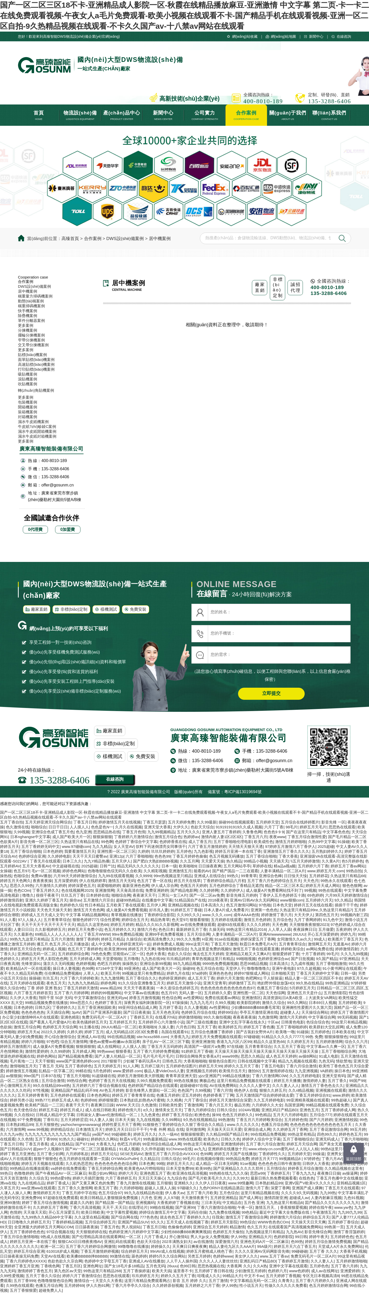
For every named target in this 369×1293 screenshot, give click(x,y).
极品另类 (242, 1105)
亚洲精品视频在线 (183, 905)
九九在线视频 (147, 1119)
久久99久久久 (188, 915)
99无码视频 (347, 1017)
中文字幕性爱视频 (121, 1212)
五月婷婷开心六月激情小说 (161, 1022)
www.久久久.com (216, 915)
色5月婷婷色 (352, 861)
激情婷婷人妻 (314, 1080)
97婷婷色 (312, 1158)
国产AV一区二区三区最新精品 (91, 1149)
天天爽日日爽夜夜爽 (189, 1246)
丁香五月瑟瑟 (154, 822)
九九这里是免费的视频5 (210, 949)
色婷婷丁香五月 (108, 1002)
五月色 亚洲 (254, 1202)
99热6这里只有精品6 (338, 1149)
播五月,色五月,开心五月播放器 (63, 944)
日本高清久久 (212, 905)
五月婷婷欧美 (349, 1002)
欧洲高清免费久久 (159, 939)
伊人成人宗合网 (164, 885)
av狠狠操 (14, 1076)
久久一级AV (168, 1134)
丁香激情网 (193, 1105)
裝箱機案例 (27, 412)
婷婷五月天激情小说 (184, 983)
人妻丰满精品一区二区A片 (282, 871)
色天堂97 (180, 919)
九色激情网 (267, 1017)
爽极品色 (207, 1080)
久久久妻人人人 (285, 1085)
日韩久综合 (226, 1110)
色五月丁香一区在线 (154, 880)
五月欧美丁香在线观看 (125, 905)
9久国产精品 (326, 958)
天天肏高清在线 (129, 890)
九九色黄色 (150, 1115)
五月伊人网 (156, 905)
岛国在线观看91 (175, 1032)
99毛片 (332, 954)
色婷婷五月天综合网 (60, 1027)
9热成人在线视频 (54, 1236)
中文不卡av (254, 1275)
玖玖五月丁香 (72, 895)
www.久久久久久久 (243, 1124)
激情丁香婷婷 (87, 939)
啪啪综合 (38, 827)
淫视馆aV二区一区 (128, 954)
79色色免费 (100, 954)
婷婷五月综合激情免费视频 (328, 1241)
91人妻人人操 (101, 1119)
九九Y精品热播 (96, 861)
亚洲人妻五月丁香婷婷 (221, 832)
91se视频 (248, 1163)
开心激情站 (178, 1236)
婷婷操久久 (160, 1246)
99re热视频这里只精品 (172, 876)
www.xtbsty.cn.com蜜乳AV (271, 1149)
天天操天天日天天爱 (224, 1129)
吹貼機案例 (27, 384)
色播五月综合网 (274, 1124)
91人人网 (131, 1066)
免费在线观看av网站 (222, 997)
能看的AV (202, 871)
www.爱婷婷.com (127, 1071)
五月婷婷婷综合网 (73, 954)
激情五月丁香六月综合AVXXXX (171, 1154)
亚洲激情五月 (180, 871)
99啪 (160, 1163)
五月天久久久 (188, 832)
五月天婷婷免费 (181, 822)
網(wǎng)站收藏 (245, 36)
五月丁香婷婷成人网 (338, 1110)
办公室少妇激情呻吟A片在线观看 (30, 1017)
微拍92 (254, 1071)
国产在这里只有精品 (303, 832)
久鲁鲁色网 (252, 832)
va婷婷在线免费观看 (68, 1168)
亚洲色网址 (92, 1266)
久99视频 (21, 832)
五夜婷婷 (343, 929)
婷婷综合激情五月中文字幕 (162, 1212)
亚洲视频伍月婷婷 (201, 1071)
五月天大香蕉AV (36, 866)
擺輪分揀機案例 (31, 335)
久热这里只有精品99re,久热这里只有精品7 (316, 910)
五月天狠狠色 (46, 1124)
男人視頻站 (131, 1227)
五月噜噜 (131, 958)
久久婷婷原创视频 (167, 1285)
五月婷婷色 (320, 1032)
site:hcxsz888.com (152, 1037)
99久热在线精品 (309, 983)
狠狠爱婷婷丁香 (285, 954)
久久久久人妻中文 (254, 1085)
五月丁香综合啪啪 (25, 851)
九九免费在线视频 (224, 1212)
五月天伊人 (121, 861)
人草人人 (91, 973)
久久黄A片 (331, 861)
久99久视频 (225, 1002)
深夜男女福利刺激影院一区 (147, 1002)
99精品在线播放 (236, 1076)
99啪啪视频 (246, 958)
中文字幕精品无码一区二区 (253, 1280)
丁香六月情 (222, 1090)
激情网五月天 (319, 944)
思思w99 (257, 1173)
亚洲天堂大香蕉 (157, 827)
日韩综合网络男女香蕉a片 (198, 1056)
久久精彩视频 (155, 871)
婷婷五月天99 (210, 1066)
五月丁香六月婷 (344, 1266)
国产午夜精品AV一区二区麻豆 (60, 1173)
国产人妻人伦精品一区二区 (118, 1056)
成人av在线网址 (324, 1271)
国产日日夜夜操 (136, 1012)
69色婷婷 (315, 895)
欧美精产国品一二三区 (44, 1105)
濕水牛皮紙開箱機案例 (37, 431)
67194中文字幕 (109, 968)
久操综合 (133, 939)
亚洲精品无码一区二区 (36, 954)
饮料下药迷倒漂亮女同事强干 (161, 846)
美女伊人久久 (246, 1256)
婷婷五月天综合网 (301, 1144)
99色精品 (263, 1115)
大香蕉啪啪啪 (195, 1061)
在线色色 (306, 1178)
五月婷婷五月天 (122, 1022)
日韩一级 (348, 973)
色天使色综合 (25, 1110)
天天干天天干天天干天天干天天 (48, 924)
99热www (105, 1051)
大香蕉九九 (179, 1037)
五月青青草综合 (57, 919)
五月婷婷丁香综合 (343, 1222)
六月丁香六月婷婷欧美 (79, 978)
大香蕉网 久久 (239, 1266)
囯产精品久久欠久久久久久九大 (332, 1202)
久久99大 (241, 1178)
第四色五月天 (326, 915)
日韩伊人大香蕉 (315, 1163)
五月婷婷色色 (341, 1236)
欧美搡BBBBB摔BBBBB (87, 1256)
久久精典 (174, 1100)
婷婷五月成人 (71, 1110)
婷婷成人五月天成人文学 (42, 915)
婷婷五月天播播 (287, 1080)
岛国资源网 (294, 1105)
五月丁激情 (218, 1280)
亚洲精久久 (183, 1183)
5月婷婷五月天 (302, 988)
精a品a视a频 (284, 866)
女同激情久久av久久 (294, 939)
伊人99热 (239, 1236)
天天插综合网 (57, 1012)
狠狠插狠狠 (85, 1046)
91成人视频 (129, 1149)
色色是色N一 (102, 827)
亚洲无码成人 (327, 1139)
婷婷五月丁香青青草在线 (133, 1095)
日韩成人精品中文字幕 (55, 1115)
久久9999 (143, 876)
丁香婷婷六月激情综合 (133, 837)
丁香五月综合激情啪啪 (19, 1236)
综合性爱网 (109, 919)
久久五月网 (189, 861)
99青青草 (249, 876)
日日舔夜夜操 (86, 1227)
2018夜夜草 (218, 900)
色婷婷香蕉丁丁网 (218, 1095)
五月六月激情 (62, 939)
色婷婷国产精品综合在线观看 (153, 1085)
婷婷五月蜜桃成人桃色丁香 (209, 1251)
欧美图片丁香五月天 (345, 939)
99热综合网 (76, 1080)
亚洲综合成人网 (257, 1129)
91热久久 (67, 1139)
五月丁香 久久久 (323, 1251)
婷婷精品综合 (62, 1129)
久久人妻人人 (322, 1261)
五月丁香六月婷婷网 (71, 993)
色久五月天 (256, 1227)
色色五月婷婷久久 (237, 1115)
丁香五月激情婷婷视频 (99, 1251)
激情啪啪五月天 (23, 1066)
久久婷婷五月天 (300, 1041)
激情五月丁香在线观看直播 (256, 949)
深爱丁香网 (280, 1188)
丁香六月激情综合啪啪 (216, 1207)
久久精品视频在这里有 (343, 1168)
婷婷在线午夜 (320, 1207)
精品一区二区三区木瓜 (284, 885)
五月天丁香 (206, 1027)
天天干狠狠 (44, 1061)
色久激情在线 (17, 827)
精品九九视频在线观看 (297, 1061)
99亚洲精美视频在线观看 (307, 1100)
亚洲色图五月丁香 (155, 1173)
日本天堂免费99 (179, 1168)
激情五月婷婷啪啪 (290, 841)
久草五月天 (9, 1188)
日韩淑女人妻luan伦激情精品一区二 (107, 1115)
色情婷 (15, 1212)
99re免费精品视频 (127, 934)
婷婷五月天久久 (180, 1163)
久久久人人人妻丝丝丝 (218, 1261)
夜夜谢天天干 (144, 895)
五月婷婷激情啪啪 (351, 1261)
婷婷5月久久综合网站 (167, 1256)
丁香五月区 (71, 1266)
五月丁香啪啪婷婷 (291, 1027)
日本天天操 (124, 1119)
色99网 (88, 968)
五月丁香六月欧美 (202, 1193)
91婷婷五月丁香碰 (186, 910)
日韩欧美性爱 (170, 1105)
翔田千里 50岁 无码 (55, 997)
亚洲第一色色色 (264, 910)
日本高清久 (279, 963)
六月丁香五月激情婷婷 (207, 846)
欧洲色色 (202, 1115)
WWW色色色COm (273, 1222)
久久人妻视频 (195, 1007)
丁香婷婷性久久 (272, 1154)
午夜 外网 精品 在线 (167, 1129)
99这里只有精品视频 (348, 1022)
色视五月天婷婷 (193, 885)
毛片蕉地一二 (21, 1061)
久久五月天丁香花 (289, 1046)
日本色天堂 (282, 905)
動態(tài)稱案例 (31, 301)
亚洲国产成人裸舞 (307, 1188)
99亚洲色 (132, 968)
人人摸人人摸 (133, 1046)
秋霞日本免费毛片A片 (258, 944)
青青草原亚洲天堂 (181, 1076)
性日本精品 (94, 905)
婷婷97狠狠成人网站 (251, 973)
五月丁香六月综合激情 (265, 1144)
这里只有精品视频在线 (260, 1193)
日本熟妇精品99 (19, 1124)
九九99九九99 (350, 1212)
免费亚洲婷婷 (156, 890)
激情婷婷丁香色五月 (34, 1271)
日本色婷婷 (52, 851)
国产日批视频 (302, 958)
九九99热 (328, 1193)
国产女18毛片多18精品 (124, 1266)
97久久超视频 (309, 968)
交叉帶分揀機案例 (33, 345)
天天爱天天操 (212, 861)
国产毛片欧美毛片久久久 (209, 1178)
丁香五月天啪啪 (76, 1076)
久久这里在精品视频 (91, 1217)
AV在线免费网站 (223, 1085)
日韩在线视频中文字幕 (257, 1061)
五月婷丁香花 (170, 1007)
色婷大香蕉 (155, 954)
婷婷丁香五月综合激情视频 (45, 1202)
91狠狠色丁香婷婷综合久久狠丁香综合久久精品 (183, 1124)
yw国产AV (100, 1134)
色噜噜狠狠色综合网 (54, 1280)
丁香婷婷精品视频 (67, 1222)
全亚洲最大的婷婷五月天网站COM (43, 1227)
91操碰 (343, 841)
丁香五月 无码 (51, 1066)
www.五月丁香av (274, 1256)
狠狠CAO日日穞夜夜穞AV (80, 1241)
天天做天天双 (34, 1212)
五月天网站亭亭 (236, 866)
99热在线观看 (330, 890)
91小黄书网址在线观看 (342, 968)
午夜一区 (245, 1207)
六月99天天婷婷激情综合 (74, 876)
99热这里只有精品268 (102, 1271)
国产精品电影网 (183, 890)
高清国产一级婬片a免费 (204, 1046)
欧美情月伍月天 (232, 1071)
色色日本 (166, 929)
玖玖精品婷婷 (178, 958)
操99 (216, 1115)
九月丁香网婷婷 (307, 919)
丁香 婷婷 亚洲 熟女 (44, 988)
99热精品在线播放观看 (29, 1168)
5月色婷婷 (102, 1071)
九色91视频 (353, 1197)
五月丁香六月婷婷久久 (314, 1280)
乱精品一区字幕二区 (56, 1071)
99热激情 (226, 1119)
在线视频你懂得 (210, 1158)
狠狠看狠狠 (199, 919)
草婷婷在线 (262, 866)
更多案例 (25, 325)
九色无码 (326, 1061)
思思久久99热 (21, 885)
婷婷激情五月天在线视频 (119, 822)
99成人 (320, 939)
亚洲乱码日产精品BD (279, 1110)
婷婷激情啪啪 (189, 1017)
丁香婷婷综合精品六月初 (224, 880)
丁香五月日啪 (154, 1227)
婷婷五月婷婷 (122, 924)
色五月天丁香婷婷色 (85, 949)
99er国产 (31, 1076)
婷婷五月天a (28, 1032)
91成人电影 (329, 1056)
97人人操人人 (30, 919)
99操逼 (319, 1154)
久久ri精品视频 (300, 1090)
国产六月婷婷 (320, 1119)
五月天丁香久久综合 (43, 1275)
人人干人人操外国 (181, 1261)
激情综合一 (83, 1280)
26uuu (172, 1266)
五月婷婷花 (318, 876)
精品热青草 (160, 919)
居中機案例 (160, 238)
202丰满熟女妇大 (176, 1241)
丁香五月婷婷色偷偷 (189, 856)
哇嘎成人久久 (208, 1275)
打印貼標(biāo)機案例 (36, 369)
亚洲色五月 (309, 1110)
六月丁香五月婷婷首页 (33, 993)
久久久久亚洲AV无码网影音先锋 (262, 1251)
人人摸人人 (79, 827)
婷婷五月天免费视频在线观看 (216, 1037)
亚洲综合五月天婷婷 (210, 1227)
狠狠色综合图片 (222, 1061)
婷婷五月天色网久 (15, 880)
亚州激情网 (195, 1129)
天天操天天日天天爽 (308, 1222)
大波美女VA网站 (322, 997)
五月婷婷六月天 (318, 900)
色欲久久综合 (179, 954)
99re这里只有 (197, 944)
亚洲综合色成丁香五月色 (53, 832)
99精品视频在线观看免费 (327, 1105)
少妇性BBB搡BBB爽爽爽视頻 (186, 1232)
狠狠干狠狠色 (45, 1158)
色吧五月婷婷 (108, 963)
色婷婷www (223, 1256)
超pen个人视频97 (48, 1149)
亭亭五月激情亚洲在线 (259, 1012)
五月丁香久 (337, 1080)
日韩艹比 (107, 866)
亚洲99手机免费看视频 (165, 934)
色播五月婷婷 (167, 1095)
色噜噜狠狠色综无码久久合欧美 (114, 871)
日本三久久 (72, 861)
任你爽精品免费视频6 (62, 973)
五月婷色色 (319, 1266)
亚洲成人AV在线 (91, 1037)
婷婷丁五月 (94, 1032)
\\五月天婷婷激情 (305, 861)
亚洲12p (116, 856)
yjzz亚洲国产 (209, 1076)
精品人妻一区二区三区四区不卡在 (313, 978)
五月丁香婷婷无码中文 (40, 846)
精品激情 (237, 1227)
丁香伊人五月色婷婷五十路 (282, 895)
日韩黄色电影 (292, 1022)
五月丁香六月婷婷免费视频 (156, 1051)
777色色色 (149, 1217)
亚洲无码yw (117, 997)
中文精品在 (232, 1202)
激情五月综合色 (168, 837)
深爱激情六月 (226, 1241)
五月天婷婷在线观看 (27, 983)
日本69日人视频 (322, 1002)
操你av (75, 900)
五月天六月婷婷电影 (290, 1115)
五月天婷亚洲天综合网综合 (48, 822)
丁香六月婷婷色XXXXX (26, 1261)
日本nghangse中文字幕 (30, 837)
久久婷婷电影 (58, 856)
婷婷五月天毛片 (313, 827)
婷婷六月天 (128, 1173)
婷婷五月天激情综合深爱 (230, 1100)
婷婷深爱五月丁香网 (257, 939)
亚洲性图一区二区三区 (116, 851)
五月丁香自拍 (11, 822)
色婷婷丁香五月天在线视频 (111, 1080)
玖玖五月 (50, 978)
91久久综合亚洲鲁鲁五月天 (141, 983)
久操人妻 (166, 1027)
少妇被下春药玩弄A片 (141, 1061)
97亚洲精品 (349, 958)
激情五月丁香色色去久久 (322, 1085)
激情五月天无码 (121, 880)
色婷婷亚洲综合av (273, 958)
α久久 (148, 1110)
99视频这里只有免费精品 (143, 973)
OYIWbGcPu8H (124, 1158)
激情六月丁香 (257, 1188)
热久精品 (234, 861)
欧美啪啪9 (187, 866)
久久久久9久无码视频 (299, 1193)
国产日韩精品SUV (15, 1149)
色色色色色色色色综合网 (116, 1163)
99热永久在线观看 (336, 880)
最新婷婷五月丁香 (191, 929)
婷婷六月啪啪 (32, 1041)
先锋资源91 (31, 963)
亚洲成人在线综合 (209, 876)
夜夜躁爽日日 (304, 929)
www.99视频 (37, 1129)
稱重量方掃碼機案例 (35, 296)
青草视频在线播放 (126, 915)
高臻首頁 (70, 238)
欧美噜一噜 (285, 1032)
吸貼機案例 (27, 374)
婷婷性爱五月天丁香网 (121, 1124)
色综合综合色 (317, 1022)
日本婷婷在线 (97, 895)
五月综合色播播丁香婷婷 (212, 1032)
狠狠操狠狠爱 (192, 1134)
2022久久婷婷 (53, 1032)
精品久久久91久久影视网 (157, 924)
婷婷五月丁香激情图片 (349, 1012)
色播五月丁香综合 (272, 988)
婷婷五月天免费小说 (85, 929)
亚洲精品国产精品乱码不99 (74, 1090)
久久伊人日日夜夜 (210, 1183)
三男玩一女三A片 (172, 895)
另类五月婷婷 (199, 1256)
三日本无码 (210, 1202)
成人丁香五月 (199, 841)
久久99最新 (207, 822)
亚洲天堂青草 (214, 983)
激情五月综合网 (27, 1027)
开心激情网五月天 (15, 1085)
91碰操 (303, 1032)
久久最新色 (23, 934)
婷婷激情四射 (11, 900)
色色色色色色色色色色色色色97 (227, 988)
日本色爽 (146, 1163)
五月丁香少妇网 (50, 1154)
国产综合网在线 (124, 1217)
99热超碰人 (341, 1100)
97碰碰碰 (252, 1037)
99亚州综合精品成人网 (137, 1007)
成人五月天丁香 (201, 978)
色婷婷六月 (277, 1271)
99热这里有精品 (301, 1134)
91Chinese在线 (179, 1149)
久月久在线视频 (128, 827)
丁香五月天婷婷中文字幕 (317, 973)
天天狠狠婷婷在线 (91, 1232)
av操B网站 (308, 1056)
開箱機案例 (27, 407)
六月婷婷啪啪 (130, 1188)
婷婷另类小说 (21, 1100)
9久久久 (157, 1222)
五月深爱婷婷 (65, 880)
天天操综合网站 (314, 1012)
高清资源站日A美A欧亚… (284, 997)
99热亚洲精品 (337, 983)
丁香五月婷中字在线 (79, 1193)
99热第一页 (334, 1227)
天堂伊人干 (235, 968)
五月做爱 (326, 929)
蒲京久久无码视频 (58, 963)
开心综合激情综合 (59, 1037)
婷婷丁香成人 (58, 1183)
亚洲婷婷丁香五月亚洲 (19, 1266)
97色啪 (265, 905)
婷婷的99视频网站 (106, 993)
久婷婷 (143, 851)
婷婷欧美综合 (292, 949)
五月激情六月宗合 (98, 900)
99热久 (233, 876)
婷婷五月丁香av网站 (348, 866)
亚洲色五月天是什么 (304, 993)
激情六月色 (146, 929)
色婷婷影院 (283, 1236)
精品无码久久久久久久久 (138, 866)
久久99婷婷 (60, 1051)
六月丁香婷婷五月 (120, 1178)
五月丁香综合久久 (141, 978)
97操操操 (180, 1002)
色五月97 (21, 871)
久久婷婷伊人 (232, 890)
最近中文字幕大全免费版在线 (284, 1212)
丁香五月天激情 (224, 944)
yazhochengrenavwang (80, 1124)
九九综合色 (176, 1178)
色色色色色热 (32, 1012)
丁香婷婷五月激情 (293, 1261)
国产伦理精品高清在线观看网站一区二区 (107, 1236)
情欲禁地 (343, 1061)
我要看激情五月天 (79, 851)
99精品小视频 (255, 861)
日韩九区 (42, 1007)
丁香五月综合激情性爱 (307, 837)
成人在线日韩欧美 (100, 1110)
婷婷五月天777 (264, 1158)
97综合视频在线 (60, 1232)
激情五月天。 (266, 1207)
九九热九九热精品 (83, 983)
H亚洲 (207, 939)
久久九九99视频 (354, 954)
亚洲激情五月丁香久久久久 (286, 851)
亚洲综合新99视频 (155, 963)
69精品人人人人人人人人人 (58, 934)
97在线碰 (235, 1046)
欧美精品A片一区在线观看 (28, 968)
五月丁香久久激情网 (75, 1188)
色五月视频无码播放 (226, 856)
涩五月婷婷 (191, 1095)
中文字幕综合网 (321, 1017)
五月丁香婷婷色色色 (27, 1232)
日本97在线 (51, 1076)
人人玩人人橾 (307, 1149)
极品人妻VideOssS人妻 (164, 1071)
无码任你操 (197, 1212)
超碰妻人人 (289, 1012)
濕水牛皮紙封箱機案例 (37, 436)
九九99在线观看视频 (115, 876)
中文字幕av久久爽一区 (325, 1046)
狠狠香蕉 (123, 1051)
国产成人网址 (250, 1197)
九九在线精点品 (31, 1183)
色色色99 (162, 856)
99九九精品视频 (186, 963)
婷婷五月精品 (112, 939)
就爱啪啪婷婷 (108, 885)
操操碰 (34, 978)
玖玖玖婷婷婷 (162, 851)
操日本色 (342, 1071)
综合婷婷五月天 (134, 1251)
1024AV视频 (248, 1110)
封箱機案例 (27, 417)
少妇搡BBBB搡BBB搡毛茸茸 (255, 1007)
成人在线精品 (61, 1144)
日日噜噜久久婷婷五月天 (29, 1222)
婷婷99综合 (228, 1012)
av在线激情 (203, 1241)
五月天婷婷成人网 (84, 958)
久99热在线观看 (19, 1285)
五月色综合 (229, 1193)
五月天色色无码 (165, 1012)
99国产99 (357, 1080)
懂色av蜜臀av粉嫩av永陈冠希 (114, 1041)
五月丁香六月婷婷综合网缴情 (91, 1246)
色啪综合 (21, 876)
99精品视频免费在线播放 (46, 1002)
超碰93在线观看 (231, 924)
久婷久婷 (74, 1032)
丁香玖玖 (50, 1119)
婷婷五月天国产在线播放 (235, 1154)
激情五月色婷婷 (257, 919)
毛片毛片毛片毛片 (158, 1056)
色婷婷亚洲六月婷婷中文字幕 (134, 1232)
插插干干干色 (346, 905)
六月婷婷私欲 (77, 1154)
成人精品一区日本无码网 (217, 1163)
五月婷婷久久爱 (217, 993)
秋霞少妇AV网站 (102, 1173)
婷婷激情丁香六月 (276, 915)
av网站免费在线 (319, 949)
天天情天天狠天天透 (245, 846)
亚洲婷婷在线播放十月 (227, 1149)
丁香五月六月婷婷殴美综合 (259, 1119)
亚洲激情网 (104, 890)
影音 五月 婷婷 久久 (190, 1280)
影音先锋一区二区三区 (39, 841)
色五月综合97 (110, 1193)
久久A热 (260, 1266)
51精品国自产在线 (190, 900)
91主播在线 (89, 1027)
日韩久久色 (230, 1139)
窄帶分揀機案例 (31, 340)
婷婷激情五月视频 (21, 1071)
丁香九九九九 (303, 1173)
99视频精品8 (290, 1158)
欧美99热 (203, 1168)
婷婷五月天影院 (224, 1222)
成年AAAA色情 (246, 915)
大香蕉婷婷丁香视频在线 (178, 1202)
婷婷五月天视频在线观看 (42, 1163)
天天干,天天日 (114, 1207)
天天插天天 (279, 861)
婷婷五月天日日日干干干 (126, 1129)
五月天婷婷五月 (107, 1066)
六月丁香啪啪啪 (139, 856)
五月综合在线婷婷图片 (300, 822)
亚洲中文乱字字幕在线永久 (242, 1022)
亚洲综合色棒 (270, 876)
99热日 (6, 1173)
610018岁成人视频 (62, 1251)
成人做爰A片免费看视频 (126, 910)
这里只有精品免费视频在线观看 (244, 1080)
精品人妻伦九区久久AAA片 (232, 1246)
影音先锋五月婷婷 (241, 895)
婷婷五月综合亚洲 (29, 1251)
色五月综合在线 (209, 968)
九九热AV (294, 1232)
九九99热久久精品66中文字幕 (46, 1217)
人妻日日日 (23, 929)
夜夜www (277, 837)
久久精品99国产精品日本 (227, 1134)
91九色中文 (333, 919)
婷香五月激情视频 (144, 997)
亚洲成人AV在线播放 (146, 1261)
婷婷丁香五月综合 (177, 1115)
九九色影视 (203, 851)
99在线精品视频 (121, 1037)
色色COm (22, 890)
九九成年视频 (302, 963)
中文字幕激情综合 (89, 997)
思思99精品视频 (253, 963)
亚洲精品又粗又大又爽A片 (247, 954)
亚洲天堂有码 (333, 1076)
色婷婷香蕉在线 (172, 841)
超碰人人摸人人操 (160, 1188)
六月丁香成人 (155, 1236)
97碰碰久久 (187, 1188)
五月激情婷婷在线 (277, 1071)
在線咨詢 (344, 36)
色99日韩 (188, 1266)
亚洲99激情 (10, 1202)
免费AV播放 (41, 876)
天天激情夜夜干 (194, 1197)
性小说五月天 (250, 1285)
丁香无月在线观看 (45, 861)
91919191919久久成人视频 (239, 827)
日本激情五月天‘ (89, 1129)
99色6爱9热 (60, 1178)
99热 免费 (313, 1037)
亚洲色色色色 (220, 973)
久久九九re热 (11, 1134)
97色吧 (52, 1041)
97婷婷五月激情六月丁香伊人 (290, 846)
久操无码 (216, 929)
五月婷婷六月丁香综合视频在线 (99, 1085)
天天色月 (311, 880)
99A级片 (264, 1246)
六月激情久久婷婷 (50, 885)
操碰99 (188, 968)
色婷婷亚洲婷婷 (171, 978)
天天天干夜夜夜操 (138, 988)
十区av (273, 1022)
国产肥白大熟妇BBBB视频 (155, 861)
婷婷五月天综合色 (25, 949)
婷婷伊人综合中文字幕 (261, 1139)
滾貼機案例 (27, 379)
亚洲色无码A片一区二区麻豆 (264, 1241)
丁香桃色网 (50, 1266)
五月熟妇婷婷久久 (327, 851)
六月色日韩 (185, 1027)
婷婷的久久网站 (104, 1139)
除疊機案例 (27, 315)
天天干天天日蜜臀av (90, 856)
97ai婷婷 (199, 973)
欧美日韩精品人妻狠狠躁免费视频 (109, 1197)
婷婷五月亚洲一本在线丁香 (238, 851)
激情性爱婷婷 (36, 1051)
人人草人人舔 (279, 929)
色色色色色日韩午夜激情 (279, 1163)
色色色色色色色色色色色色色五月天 (321, 1124)
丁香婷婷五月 (278, 1173)
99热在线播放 (185, 1080)
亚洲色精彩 (70, 1017)
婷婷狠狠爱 (108, 1100)
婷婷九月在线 (178, 973)
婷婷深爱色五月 (81, 885)
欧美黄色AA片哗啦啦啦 (144, 1168)
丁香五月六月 (255, 837)
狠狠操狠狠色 (335, 1037)
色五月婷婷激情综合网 (328, 1285)
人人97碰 (171, 1197)
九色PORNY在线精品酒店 (221, 1188)
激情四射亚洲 (275, 1197)
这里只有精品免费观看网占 (147, 1280)
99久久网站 (297, 1002)
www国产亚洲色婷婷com (77, 1061)
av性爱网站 (193, 997)
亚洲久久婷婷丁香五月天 (46, 900)
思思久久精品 (252, 1056)
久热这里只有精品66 (347, 876)
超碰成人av (299, 1197)
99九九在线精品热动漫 (143, 1193)
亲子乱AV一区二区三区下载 (165, 1041)
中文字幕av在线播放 (141, 993)
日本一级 (169, 866)
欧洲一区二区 (52, 1246)
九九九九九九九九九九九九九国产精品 (57, 1134)
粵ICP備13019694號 (243, 792)
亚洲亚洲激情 (202, 1041)
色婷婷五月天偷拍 (228, 1232)
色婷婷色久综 (71, 905)
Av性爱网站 (219, 1007)
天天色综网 (275, 993)
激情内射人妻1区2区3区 (221, 837)
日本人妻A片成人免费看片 (226, 910)
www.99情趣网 (240, 1183)
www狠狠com (291, 900)
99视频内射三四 (354, 915)
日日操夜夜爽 (209, 866)
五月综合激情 (53, 1080)
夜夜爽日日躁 (102, 1105)
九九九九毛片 (201, 1002)
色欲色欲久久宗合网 (65, 1261)
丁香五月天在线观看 (342, 1188)
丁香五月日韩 (84, 822)
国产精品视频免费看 (75, 1056)
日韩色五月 (171, 1061)
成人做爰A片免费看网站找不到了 (274, 890)
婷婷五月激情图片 (15, 1046)
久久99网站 (171, 1119)
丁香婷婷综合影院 (159, 915)
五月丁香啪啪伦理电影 (232, 841)
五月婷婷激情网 (329, 1041)
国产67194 (84, 1144)
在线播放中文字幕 (157, 900)
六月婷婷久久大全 (267, 1105)
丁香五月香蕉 (36, 1144)
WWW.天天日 (127, 1105)
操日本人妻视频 (66, 968)
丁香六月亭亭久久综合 (130, 1285)
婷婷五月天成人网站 (322, 885)
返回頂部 (353, 1159)
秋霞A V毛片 (130, 1139)
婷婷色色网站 (73, 871)
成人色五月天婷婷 (281, 1056)
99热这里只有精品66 (201, 1144)
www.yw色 (343, 1207)
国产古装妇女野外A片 (254, 1032)
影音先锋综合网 (317, 1232)
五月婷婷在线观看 (226, 919)
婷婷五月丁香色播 (258, 1027)
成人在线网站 (108, 1046)
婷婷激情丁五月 (241, 983)
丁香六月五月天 (218, 1105)
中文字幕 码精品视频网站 (87, 915)
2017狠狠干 (111, 1061)
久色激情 (149, 1105)
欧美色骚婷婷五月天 (90, 1022)
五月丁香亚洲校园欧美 (96, 1007)
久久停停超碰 (152, 1149)
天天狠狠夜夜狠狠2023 (309, 924)
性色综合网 (171, 997)
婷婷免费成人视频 (168, 944)
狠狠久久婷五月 (272, 1090)
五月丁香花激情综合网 (328, 1129)
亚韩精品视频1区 (351, 1183)
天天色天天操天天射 (54, 910)
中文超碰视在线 (65, 866)
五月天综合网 (198, 934)
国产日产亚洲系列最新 (102, 1012)
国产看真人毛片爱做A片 (49, 1022)
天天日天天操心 (151, 1178)
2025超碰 (325, 846)
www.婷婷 (340, 1095)
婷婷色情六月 (129, 1110)
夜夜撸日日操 (328, 1173)
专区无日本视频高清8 (320, 1275)
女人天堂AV (124, 846)
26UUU (299, 934)
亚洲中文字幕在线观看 (288, 1266)
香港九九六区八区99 (234, 1041)
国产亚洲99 (185, 1207)
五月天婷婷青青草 (32, 1095)
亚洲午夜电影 (283, 968)
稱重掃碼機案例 (31, 306)
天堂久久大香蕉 (108, 1280)
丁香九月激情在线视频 (135, 1183)
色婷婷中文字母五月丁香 (105, 1261)
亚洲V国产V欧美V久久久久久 (310, 1183)
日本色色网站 (98, 1095)
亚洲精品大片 (260, 1236)
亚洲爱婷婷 (350, 1271)
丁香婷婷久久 (63, 1007)
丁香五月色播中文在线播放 (339, 1178)
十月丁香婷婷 (312, 954)
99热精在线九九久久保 (228, 1173)
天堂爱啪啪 (111, 958)
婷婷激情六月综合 (285, 1217)
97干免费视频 (29, 1119)
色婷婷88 (88, 1100)
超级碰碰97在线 (193, 1085)
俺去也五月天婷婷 (208, 954)
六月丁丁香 (273, 827)
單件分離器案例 (31, 320)
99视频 (310, 890)
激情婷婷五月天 (46, 1193)
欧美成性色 (263, 841)
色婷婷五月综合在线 (198, 1012)
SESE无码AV (131, 1154)
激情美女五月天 (168, 1110)
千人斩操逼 (272, 978)
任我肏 (217, 1217)
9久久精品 (343, 900)
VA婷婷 (326, 1071)
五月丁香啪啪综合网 (338, 1051)
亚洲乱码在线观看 (119, 1241)
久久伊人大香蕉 (23, 997)
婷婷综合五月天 (134, 919)
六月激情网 (15, 1129)
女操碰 (6, 871)
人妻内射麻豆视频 (326, 1197)
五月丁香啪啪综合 (298, 1139)
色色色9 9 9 (274, 832)
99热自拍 (354, 871)
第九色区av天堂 (67, 1271)
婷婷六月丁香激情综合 (81, 1275)
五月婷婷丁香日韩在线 (213, 1271)
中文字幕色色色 (336, 832)
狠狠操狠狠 (102, 837)
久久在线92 (24, 1115)
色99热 (297, 1241)
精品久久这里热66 (92, 924)
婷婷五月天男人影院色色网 (44, 958)
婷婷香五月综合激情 (305, 1168)
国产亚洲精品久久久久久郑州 (238, 1168)
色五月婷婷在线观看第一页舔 (84, 1158)
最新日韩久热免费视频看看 (274, 1178)
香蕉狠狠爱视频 (293, 1207)
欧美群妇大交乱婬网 (326, 1027)
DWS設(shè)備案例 (125, 238)
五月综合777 (320, 1115)
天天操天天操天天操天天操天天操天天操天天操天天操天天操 (266, 1051)
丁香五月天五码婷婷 (164, 1046)
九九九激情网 (112, 978)
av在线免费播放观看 (197, 924)
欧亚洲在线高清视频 (189, 1173)
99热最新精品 (155, 1139)
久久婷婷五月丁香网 (290, 1129)
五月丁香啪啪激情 (331, 963)
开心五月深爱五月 (63, 1212)
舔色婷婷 (139, 1256)
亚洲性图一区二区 (248, 993)
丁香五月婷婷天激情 (80, 988)
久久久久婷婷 (258, 924)
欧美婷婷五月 (229, 1027)
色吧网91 (253, 978)
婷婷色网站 (46, 1056)
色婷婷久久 (9, 958)
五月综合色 (282, 919)
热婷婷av (191, 837)
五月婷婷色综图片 (181, 1066)
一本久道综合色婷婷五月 (177, 988)
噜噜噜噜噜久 (258, 968)
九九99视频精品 (161, 832)
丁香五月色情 (133, 832)
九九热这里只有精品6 (284, 1202)
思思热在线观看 (342, 827)
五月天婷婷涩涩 (73, 1119)
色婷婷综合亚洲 (31, 856)
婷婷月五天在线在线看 (313, 905)
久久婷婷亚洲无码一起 (131, 944)
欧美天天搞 (161, 1271)
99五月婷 (358, 1129)
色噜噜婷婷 (23, 1173)
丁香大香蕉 (288, 856)
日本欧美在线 (343, 1032)
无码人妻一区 (190, 993)
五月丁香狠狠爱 (23, 1290)
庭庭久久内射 (81, 1202)
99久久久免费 (188, 939)
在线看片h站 (165, 1017)
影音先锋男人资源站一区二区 (151, 1090)
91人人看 (8, 919)
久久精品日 (149, 1158)
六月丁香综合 (195, 1100)
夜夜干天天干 (77, 1105)
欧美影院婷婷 (248, 1002)
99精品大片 (232, 1275)
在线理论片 (138, 1207)
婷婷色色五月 (350, 1134)
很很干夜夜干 (47, 895)
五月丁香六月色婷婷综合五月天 (274, 880)
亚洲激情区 (251, 997)
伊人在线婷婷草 (92, 880)
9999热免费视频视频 (220, 963)
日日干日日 (58, 827)
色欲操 (6, 1027)
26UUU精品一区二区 (119, 1027)
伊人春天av (174, 1193)
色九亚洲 (83, 832)
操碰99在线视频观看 (236, 822)
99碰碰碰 (300, 1251)
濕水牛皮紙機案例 (33, 421)
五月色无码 (155, 1266)
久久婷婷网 (209, 890)
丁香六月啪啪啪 (354, 1139)
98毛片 (292, 827)
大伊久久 (180, 827)
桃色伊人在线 (245, 1090)
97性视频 (41, 1090)
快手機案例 (27, 311)
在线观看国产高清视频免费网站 (295, 1227)
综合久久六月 (356, 1041)
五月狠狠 (164, 1183)
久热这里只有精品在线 (79, 841)
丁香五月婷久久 (45, 890)
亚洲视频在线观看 (330, 1090)
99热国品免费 (237, 1158)
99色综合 (247, 1222)
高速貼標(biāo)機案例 (36, 364)
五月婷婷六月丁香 (313, 866)
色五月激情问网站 (241, 905)
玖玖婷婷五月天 (145, 1275)
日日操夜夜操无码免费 (19, 1256)
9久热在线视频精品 (199, 1119)
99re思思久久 (81, 1002)
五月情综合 (276, 1168)
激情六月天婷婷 (292, 1017)
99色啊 (107, 841)
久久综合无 (38, 1178)
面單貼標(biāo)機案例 (36, 359)
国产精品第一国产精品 (114, 1202)
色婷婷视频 (85, 963)
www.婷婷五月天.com (325, 871)
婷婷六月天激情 (230, 978)
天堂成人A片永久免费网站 (340, 1246)
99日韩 (301, 1236)
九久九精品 (101, 846)
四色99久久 (327, 1134)
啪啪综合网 (121, 895)
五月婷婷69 (74, 1285)
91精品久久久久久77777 (282, 1037)
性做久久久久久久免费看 (286, 1285)
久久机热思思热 (79, 1163)
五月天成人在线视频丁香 (187, 1222)
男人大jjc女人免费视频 (209, 1236)
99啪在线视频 (161, 1207)
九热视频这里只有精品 (264, 1232)
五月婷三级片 (152, 1066)
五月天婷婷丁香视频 (283, 1275)
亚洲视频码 (145, 1202)
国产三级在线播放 (201, 1022)
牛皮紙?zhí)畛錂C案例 (37, 426)
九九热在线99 (153, 958)
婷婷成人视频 (54, 949)
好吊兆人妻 (158, 910)
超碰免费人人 (50, 1290)
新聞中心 (316, 36)
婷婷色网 (108, 983)
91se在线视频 (226, 939)
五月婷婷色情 (295, 1119)
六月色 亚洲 (151, 1197)
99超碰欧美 (121, 1134)
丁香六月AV (332, 1158)
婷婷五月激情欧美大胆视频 (140, 1076)
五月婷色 (184, 851)
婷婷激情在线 (342, 1163)
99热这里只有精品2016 (246, 929)
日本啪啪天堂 (282, 973)
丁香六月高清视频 (84, 1207)
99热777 (42, 1100)
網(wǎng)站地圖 (283, 36)
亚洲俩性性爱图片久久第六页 (307, 1007)
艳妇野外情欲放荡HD (275, 983)
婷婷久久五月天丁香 (241, 1066)
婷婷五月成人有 (65, 1100)
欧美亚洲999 (115, 949)
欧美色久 (211, 1139)
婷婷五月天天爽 (141, 949)
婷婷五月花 (48, 1110)
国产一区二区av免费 (206, 895)
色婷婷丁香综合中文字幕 (136, 841)
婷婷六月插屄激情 (88, 1178)
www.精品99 (110, 988)
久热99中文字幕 (321, 841)
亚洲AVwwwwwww (275, 934)
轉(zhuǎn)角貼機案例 (36, 390)
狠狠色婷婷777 (85, 919)
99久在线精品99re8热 (51, 1085)
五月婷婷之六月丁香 (202, 1285)
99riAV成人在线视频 (167, 1251)
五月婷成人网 (83, 1051)
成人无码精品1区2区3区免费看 (132, 1032)
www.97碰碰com (76, 846)
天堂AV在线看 (52, 1256)
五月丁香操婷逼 (136, 1271)
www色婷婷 (299, 1271)
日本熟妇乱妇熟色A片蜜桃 (142, 1100)
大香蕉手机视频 (353, 1251)
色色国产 (185, 1090)
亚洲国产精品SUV (133, 1222)
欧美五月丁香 (105, 1188)
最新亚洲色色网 (135, 885)
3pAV (76, 1012)
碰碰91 (83, 1139)
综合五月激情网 (73, 1041)
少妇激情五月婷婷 (250, 1271)
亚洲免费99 (31, 1197)
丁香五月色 (109, 1227)
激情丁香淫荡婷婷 (348, 1232)
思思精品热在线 (106, 832)
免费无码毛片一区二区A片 (105, 1017)
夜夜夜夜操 (42, 880)
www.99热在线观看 (185, 1139)
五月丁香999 (46, 1139)
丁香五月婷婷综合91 (313, 1095)
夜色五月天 (56, 983)
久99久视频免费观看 (154, 1080)
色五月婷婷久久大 (119, 929)
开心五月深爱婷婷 (323, 934)
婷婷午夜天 (318, 1236)
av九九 (200, 1149)
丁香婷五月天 (141, 1017)
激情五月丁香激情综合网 (246, 1217)
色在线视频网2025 (77, 890)
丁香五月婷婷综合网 (105, 1168)
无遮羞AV (341, 944)
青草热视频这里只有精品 (213, 958)
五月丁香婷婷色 (78, 1066)
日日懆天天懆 (295, 876)
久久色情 (25, 1139)
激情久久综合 (273, 1002)
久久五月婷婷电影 (304, 1076)
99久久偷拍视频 (217, 1017)
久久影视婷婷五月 (50, 929)
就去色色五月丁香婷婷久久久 (185, 1217)
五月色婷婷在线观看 (67, 1095)
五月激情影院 (335, 993)
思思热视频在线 (211, 1266)
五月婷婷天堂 (267, 822)
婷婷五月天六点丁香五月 (295, 1246)
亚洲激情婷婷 (232, 1144)
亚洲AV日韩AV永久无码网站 (254, 900)
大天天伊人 (303, 915)
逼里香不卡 (182, 1271)
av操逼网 (350, 1173)
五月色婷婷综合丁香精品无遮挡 (236, 885)
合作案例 (92, 238)
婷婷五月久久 (144, 1134)
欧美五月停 (110, 973)
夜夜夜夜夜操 (244, 1017)
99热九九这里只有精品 (29, 939)
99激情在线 (119, 1256)
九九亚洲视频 (306, 1071)
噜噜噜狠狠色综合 (172, 949)
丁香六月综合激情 (301, 1066)
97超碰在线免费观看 (60, 1197)
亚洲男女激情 (338, 1154)
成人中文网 (100, 944)
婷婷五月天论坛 (104, 1154)
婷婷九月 (348, 934)
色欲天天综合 (202, 827)
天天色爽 (279, 924)
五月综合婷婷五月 (100, 1222)
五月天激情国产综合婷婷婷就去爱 (264, 1095)
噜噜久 (28, 895)
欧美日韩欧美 (92, 1212)
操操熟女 (130, 963)
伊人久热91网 (98, 1285)
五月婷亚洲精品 (223, 1197)
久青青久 (285, 1280)
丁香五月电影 (272, 1066)
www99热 (230, 1056)
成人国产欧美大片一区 (71, 837)
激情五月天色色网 (88, 910)
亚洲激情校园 (345, 1119)
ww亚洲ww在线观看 (38, 1188)
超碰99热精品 (128, 900)
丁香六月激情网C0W (269, 1076)
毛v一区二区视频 (46, 871)
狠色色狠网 (352, 885)
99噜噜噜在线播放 (133, 1246)
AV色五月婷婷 (111, 1090)
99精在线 (83, 1071)
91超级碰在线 (103, 1076)
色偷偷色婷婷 (179, 1227)
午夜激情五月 (324, 1212)
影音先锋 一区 (333, 822)
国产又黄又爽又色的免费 (93, 1183)
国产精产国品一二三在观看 (235, 871)
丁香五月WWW (97, 934)
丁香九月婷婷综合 (199, 1110)
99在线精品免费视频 (267, 1134)
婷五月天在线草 (187, 880)
